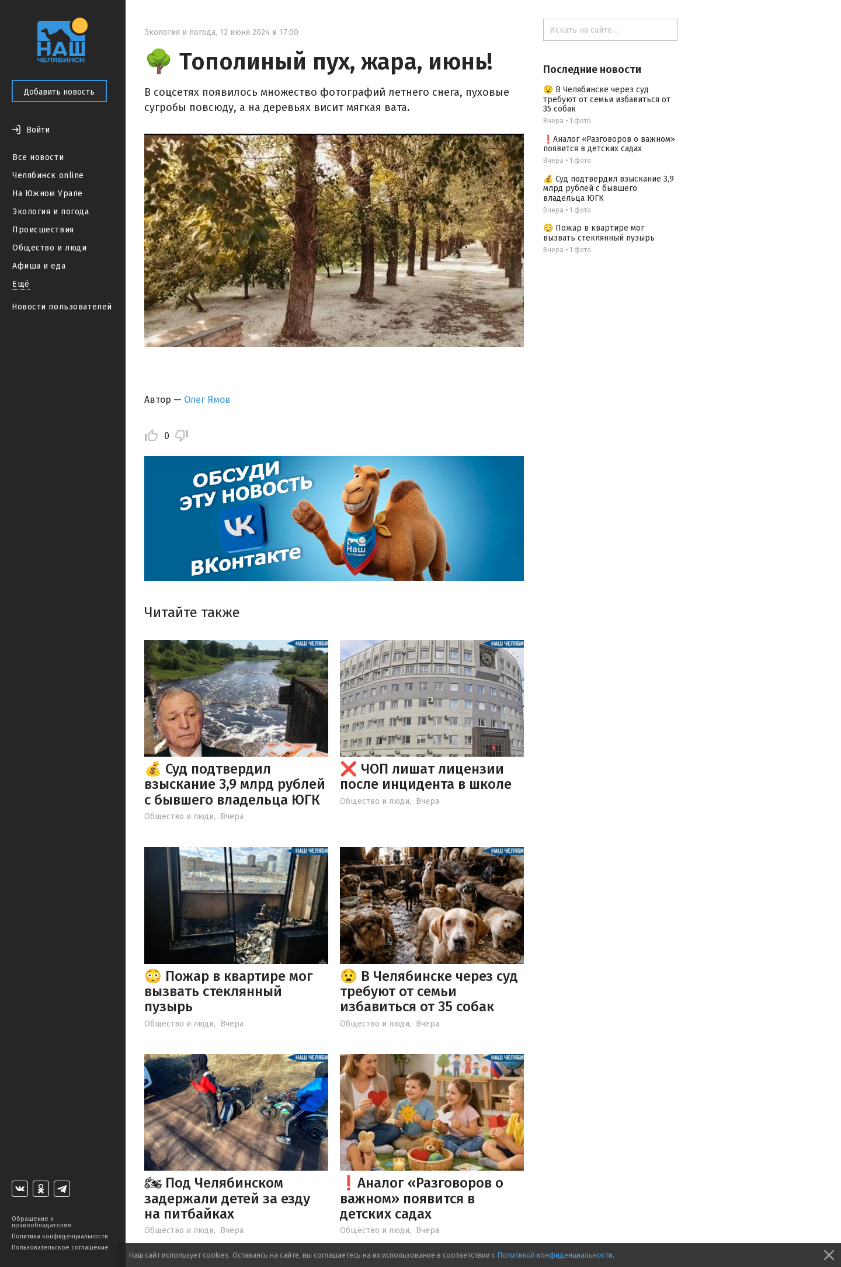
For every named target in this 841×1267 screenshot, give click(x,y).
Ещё (21, 284)
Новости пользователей (62, 307)
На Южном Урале (47, 194)
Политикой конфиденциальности (555, 1255)
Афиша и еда (38, 266)
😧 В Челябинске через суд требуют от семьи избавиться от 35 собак (429, 991)
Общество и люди (49, 248)
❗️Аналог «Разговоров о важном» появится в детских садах (421, 1198)
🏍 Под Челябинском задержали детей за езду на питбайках (227, 1198)
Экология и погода (50, 212)
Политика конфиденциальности (60, 1236)
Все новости (38, 157)
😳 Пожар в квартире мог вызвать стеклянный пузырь (228, 991)
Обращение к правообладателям (41, 1222)
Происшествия (43, 230)
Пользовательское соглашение (60, 1247)
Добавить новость (59, 92)
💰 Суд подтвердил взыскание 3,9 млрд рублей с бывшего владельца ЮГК (234, 784)
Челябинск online (48, 175)
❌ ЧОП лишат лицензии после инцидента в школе (426, 776)
